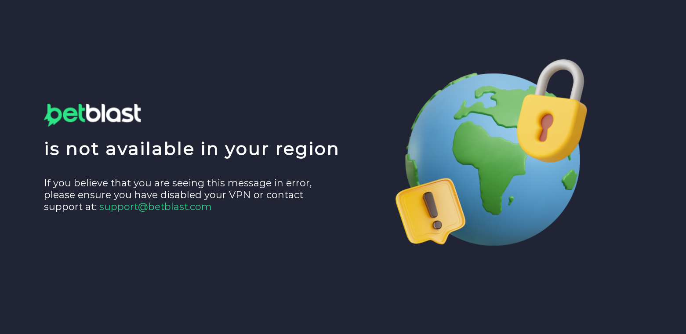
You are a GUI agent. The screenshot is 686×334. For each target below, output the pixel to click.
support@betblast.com (155, 207)
